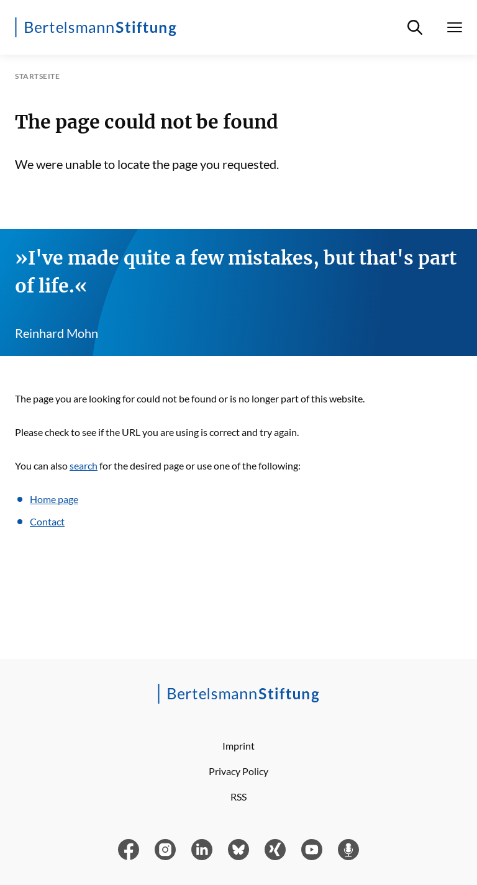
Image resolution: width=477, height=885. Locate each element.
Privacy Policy (238, 771)
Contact (47, 521)
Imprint (238, 745)
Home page (54, 499)
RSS (238, 796)
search (84, 465)
